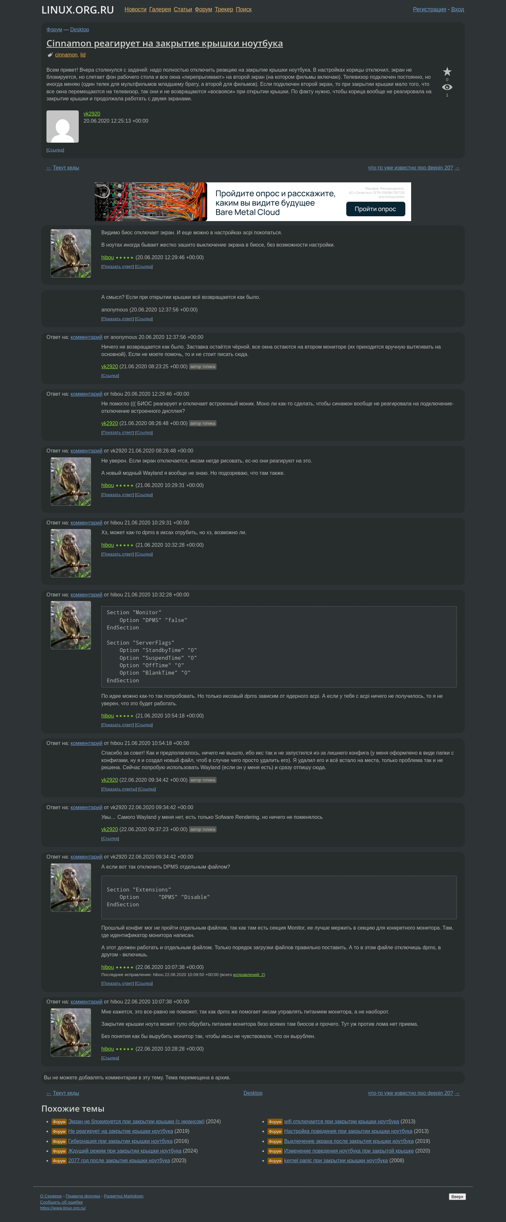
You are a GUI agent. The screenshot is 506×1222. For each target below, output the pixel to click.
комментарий (87, 337)
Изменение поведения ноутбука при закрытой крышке (349, 1151)
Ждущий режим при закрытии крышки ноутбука (124, 1151)
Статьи (183, 9)
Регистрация (429, 9)
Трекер (224, 9)
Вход (457, 9)
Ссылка (55, 150)
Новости (136, 9)
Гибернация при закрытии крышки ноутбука (120, 1141)
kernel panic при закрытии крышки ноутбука (336, 1160)
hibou (107, 257)
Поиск (244, 9)
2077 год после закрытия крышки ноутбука (119, 1160)
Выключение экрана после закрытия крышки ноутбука (349, 1141)
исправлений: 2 (248, 974)
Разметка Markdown (124, 1196)
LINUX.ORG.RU (77, 9)
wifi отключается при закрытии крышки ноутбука (341, 1121)
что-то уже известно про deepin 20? (410, 167)
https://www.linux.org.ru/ (63, 1208)
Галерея (160, 9)
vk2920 (92, 114)
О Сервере (51, 1196)
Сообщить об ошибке (61, 1202)
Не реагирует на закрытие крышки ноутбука (120, 1131)
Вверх (457, 1196)
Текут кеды (66, 167)
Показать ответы (119, 789)
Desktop (79, 29)
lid (83, 54)
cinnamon (66, 54)
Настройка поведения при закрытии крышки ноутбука (348, 1131)
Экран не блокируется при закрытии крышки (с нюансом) (136, 1121)
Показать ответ (118, 266)
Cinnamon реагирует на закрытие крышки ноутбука (164, 43)
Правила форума (83, 1196)
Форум (203, 9)
